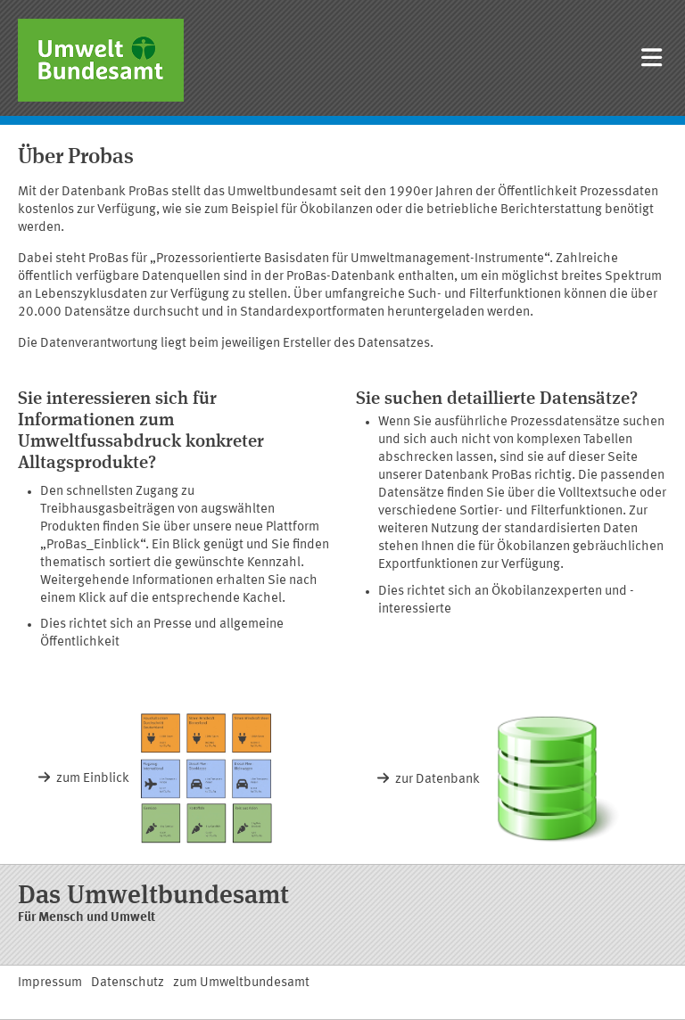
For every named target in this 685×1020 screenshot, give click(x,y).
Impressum (50, 983)
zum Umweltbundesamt (241, 983)
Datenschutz (127, 983)
